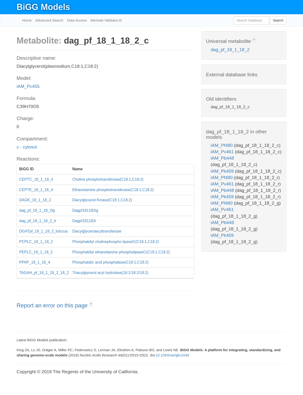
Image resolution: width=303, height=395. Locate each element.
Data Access (77, 20)
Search (278, 20)
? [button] (91, 304)
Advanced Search (49, 20)
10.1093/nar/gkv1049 (172, 355)
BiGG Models (43, 7)
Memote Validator (105, 20)
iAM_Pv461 (223, 151)
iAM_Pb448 (222, 158)
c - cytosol (27, 146)
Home (26, 20)
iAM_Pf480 (222, 145)
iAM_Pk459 (223, 171)
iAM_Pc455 (28, 86)
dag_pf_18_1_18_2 (230, 49)
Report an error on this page (53, 305)
